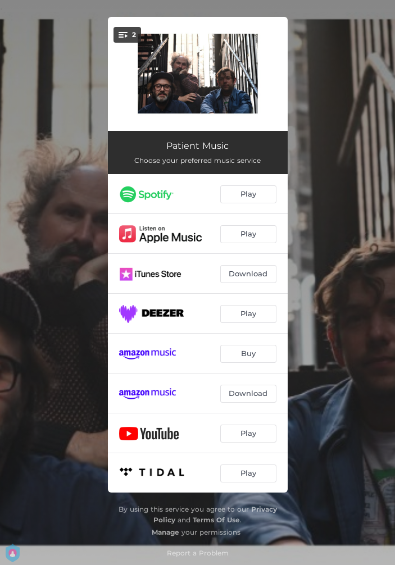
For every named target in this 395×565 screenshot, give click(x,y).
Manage (165, 532)
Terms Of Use (216, 520)
